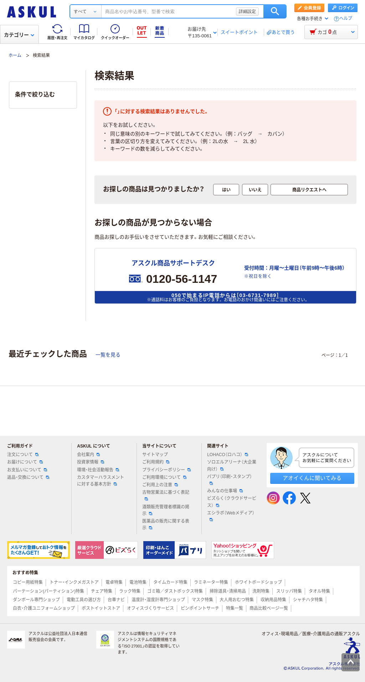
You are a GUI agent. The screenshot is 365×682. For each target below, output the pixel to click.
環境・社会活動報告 (98, 469)
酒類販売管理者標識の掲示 (165, 510)
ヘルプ (345, 18)
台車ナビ (116, 599)
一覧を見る (108, 355)
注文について (22, 454)
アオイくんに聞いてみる (312, 478)
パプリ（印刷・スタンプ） (229, 479)
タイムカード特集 (170, 582)
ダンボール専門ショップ (36, 599)
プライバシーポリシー (166, 469)
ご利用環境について (164, 477)
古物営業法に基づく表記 (165, 495)
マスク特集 (202, 599)
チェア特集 (101, 591)
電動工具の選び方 (84, 599)
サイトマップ (155, 454)
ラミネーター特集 (211, 582)
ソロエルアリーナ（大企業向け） (231, 465)
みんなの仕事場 (225, 490)
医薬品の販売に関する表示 (165, 524)
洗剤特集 (260, 591)
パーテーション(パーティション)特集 (48, 591)
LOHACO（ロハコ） (227, 454)
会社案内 (88, 454)
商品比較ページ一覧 (269, 608)
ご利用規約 (155, 462)
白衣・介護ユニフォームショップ (44, 608)
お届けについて (25, 462)
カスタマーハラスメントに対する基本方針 (100, 481)
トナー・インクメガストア (74, 582)
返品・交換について (28, 477)
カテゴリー (19, 35)
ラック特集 (129, 591)
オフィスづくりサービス (150, 608)
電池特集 (137, 582)
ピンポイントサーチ (200, 608)
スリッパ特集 (289, 591)
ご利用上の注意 (160, 484)
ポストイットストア (101, 608)
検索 (275, 11)
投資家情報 (90, 462)
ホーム (15, 55)
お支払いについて (27, 469)
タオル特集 (319, 591)
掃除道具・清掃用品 (228, 591)
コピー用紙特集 (28, 582)
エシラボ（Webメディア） (230, 516)
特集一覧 (234, 608)
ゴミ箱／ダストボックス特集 (175, 591)
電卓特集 (114, 582)
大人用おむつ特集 (237, 599)
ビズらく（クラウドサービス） (231, 502)
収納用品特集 (273, 599)
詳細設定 (247, 11)
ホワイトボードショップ (258, 582)
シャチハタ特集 (308, 599)
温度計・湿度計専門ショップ (158, 599)
